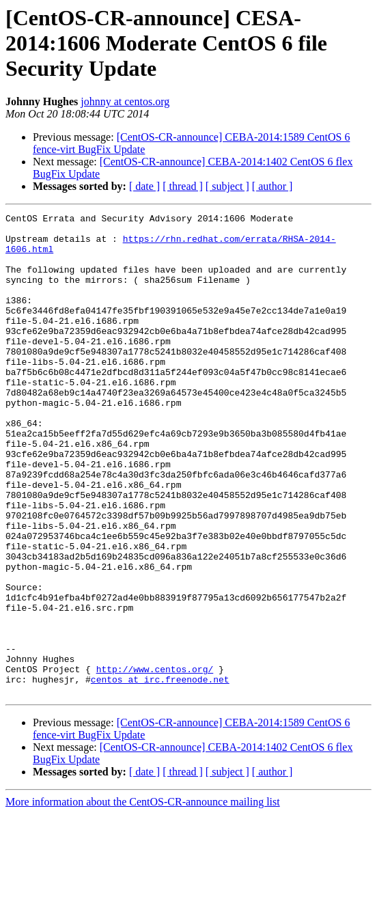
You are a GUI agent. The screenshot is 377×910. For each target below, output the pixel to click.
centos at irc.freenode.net (160, 773)
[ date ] (144, 186)
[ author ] (272, 186)
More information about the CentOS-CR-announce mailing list (142, 898)
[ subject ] (227, 186)
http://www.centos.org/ (155, 761)
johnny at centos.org (125, 101)
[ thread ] (183, 186)
